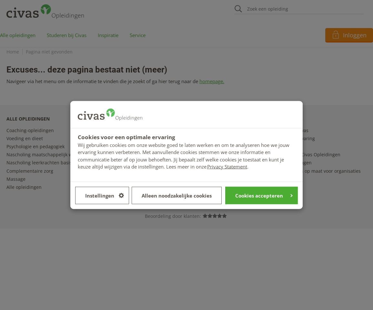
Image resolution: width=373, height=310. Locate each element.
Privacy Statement (227, 166)
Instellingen (104, 195)
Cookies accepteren (264, 195)
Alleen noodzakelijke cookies (177, 195)
